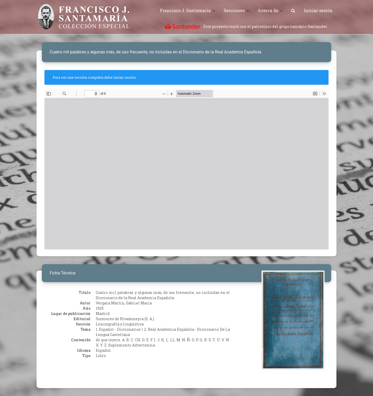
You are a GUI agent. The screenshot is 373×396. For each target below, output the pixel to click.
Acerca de (268, 10)
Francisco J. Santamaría (185, 10)
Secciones (234, 10)
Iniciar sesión (318, 10)
